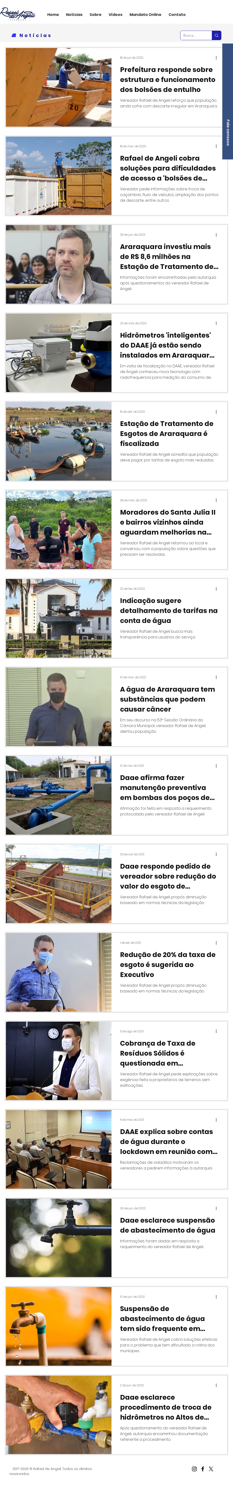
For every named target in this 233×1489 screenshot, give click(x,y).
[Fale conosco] (228, 133)
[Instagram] (194, 1469)
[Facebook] (202, 1469)
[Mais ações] (218, 58)
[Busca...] (192, 35)
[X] (211, 1469)
